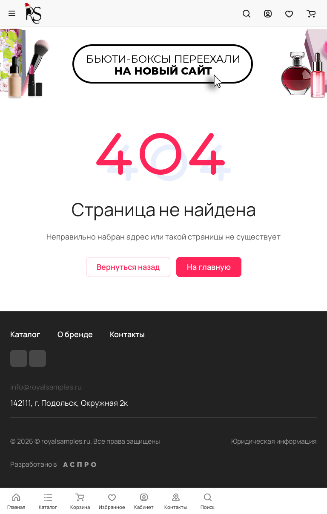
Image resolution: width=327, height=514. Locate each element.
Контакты (127, 334)
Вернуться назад (128, 267)
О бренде (75, 334)
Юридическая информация (274, 441)
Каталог (25, 334)
